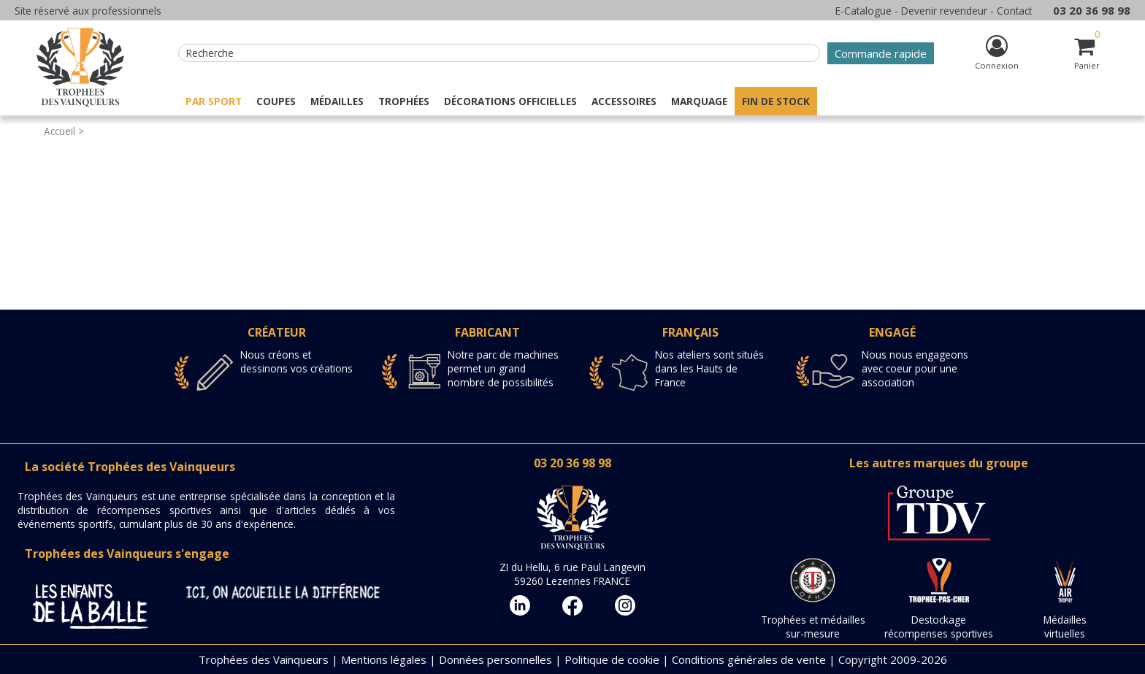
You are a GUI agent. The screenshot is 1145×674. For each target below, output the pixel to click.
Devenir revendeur (944, 11)
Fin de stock (776, 101)
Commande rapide (881, 53)
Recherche (210, 53)
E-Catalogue (863, 11)
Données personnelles (495, 659)
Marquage (699, 101)
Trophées (403, 101)
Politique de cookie (611, 659)
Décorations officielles (510, 101)
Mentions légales (383, 659)
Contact (1014, 11)
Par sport (213, 101)
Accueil (59, 131)
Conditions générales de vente (749, 659)
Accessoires (623, 101)
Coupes (276, 101)
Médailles (337, 101)
